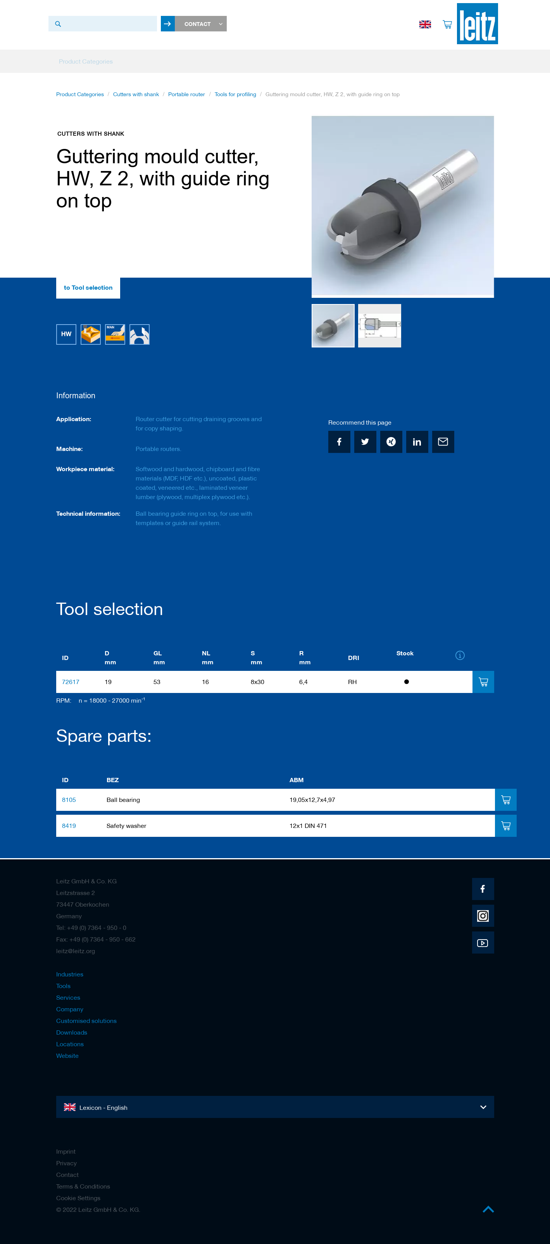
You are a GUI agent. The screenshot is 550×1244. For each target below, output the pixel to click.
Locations (70, 1043)
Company (69, 1009)
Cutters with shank (136, 96)
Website (67, 1055)
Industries (69, 974)
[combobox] (102, 23)
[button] (478, 208)
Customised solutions (86, 1020)
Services (68, 997)
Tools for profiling (235, 96)
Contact (67, 1174)
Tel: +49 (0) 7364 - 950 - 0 (91, 927)
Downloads (71, 1032)
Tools (63, 985)
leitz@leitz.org (75, 950)
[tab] (483, 683)
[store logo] (473, 23)
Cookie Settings (78, 1197)
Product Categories (80, 96)
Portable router (186, 96)
